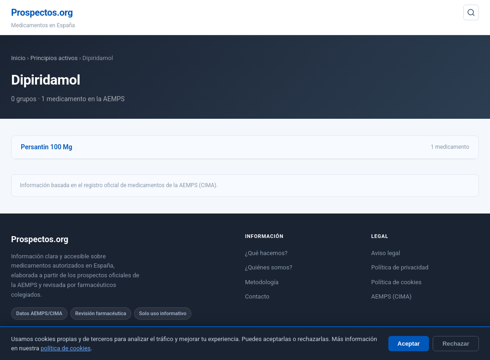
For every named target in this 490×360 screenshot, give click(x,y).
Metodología (262, 282)
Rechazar (455, 343)
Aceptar (409, 343)
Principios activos (54, 58)
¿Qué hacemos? (266, 253)
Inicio (18, 58)
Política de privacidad (400, 267)
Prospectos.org (42, 12)
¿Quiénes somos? (268, 267)
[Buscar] (471, 12)
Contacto (257, 296)
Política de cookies (396, 282)
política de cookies (66, 348)
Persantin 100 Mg (46, 147)
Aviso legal (385, 253)
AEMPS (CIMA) (391, 296)
